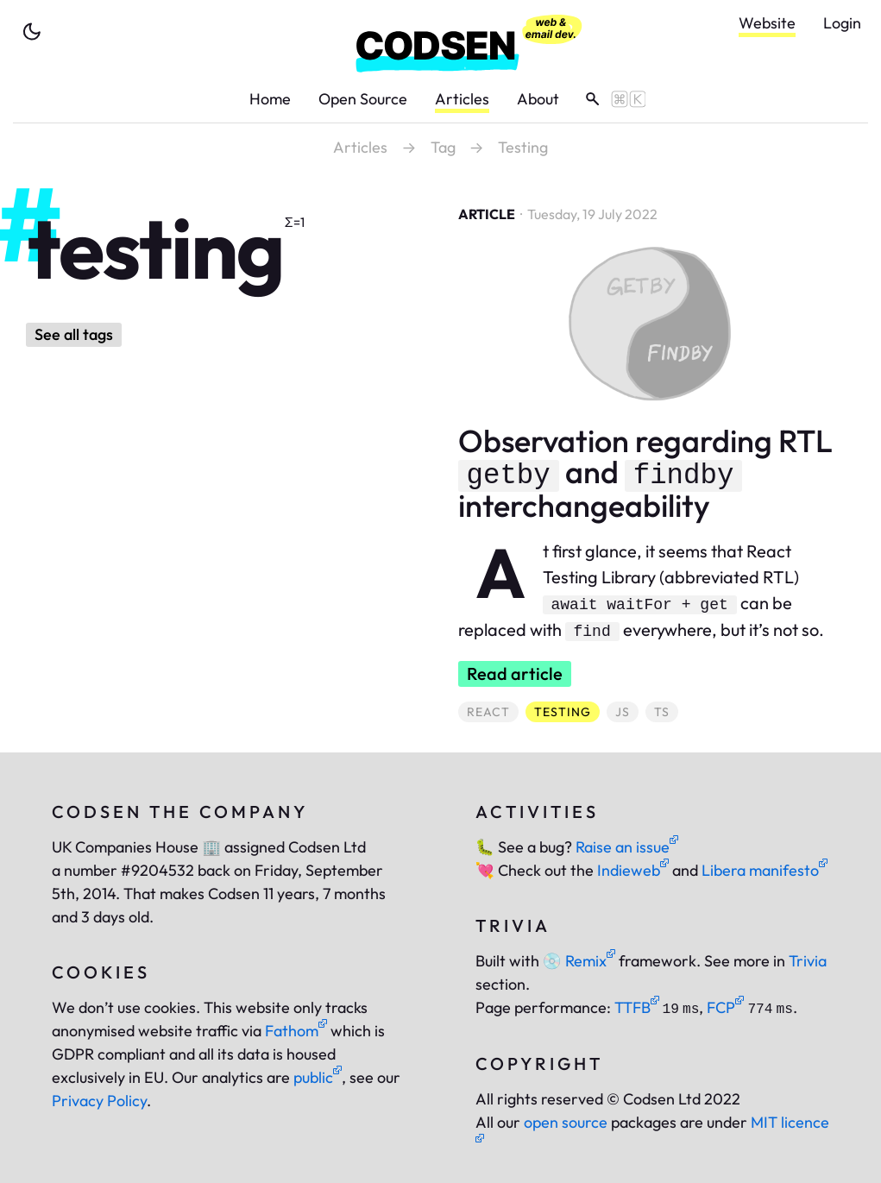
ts (665, 711)
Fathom (296, 1031)
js (626, 711)
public (317, 1077)
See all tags (74, 334)
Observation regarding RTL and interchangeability (645, 473)
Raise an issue (627, 847)
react (492, 711)
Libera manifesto (765, 870)
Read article (515, 673)
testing (566, 711)
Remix (579, 961)
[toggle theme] (32, 32)
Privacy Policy (99, 1101)
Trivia (808, 961)
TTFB (636, 1007)
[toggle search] (609, 99)
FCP (725, 1007)
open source (565, 1122)
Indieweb (633, 870)
